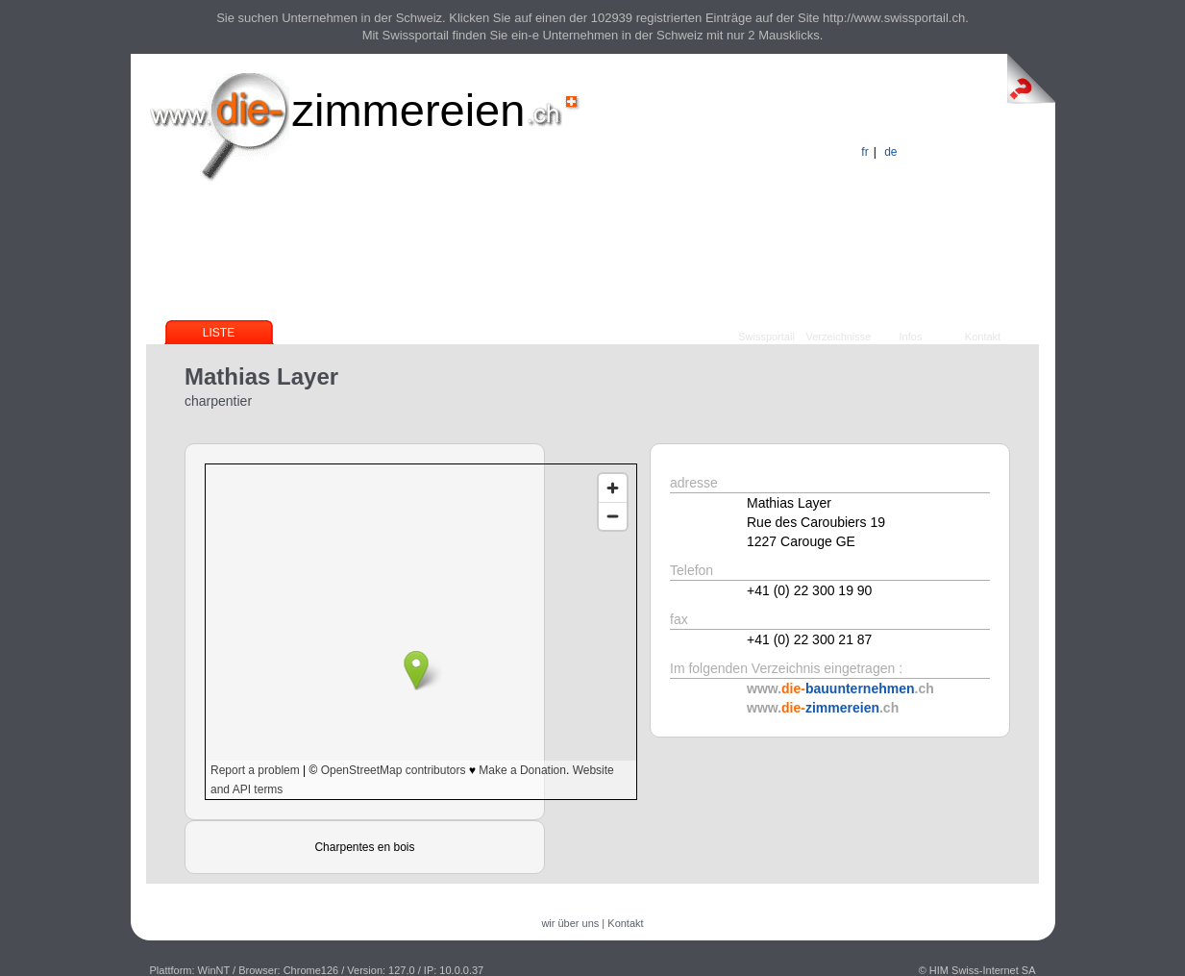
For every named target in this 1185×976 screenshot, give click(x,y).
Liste (219, 332)
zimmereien (409, 110)
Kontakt (982, 336)
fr (864, 152)
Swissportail (766, 336)
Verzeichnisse (839, 336)
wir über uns (570, 923)
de (890, 152)
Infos (911, 336)
